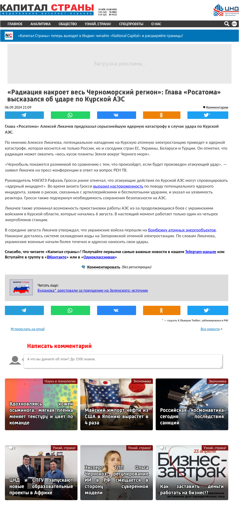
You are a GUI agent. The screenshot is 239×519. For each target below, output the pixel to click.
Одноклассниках (99, 257)
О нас (156, 24)
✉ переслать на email (28, 329)
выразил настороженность (118, 186)
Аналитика (40, 24)
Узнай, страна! (98, 24)
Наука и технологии (60, 381)
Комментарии (217, 107)
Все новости (210, 329)
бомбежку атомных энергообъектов (182, 230)
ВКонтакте (56, 257)
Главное (15, 24)
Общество (68, 24)
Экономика (142, 381)
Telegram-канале (200, 251)
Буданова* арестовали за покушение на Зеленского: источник (93, 290)
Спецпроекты (131, 24)
